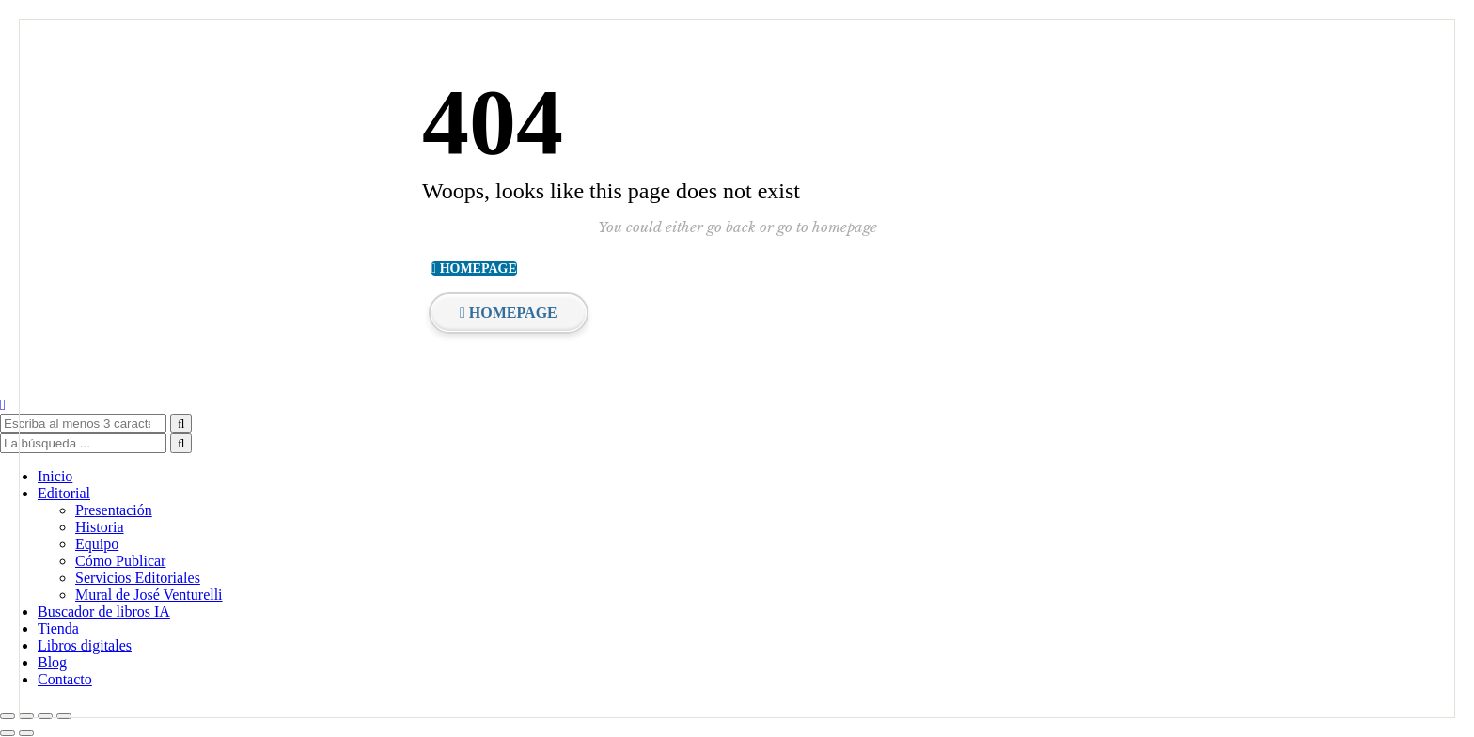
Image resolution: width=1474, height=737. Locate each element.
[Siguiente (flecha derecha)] (26, 733)
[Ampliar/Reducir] (7, 716)
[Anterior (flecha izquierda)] (7, 733)
